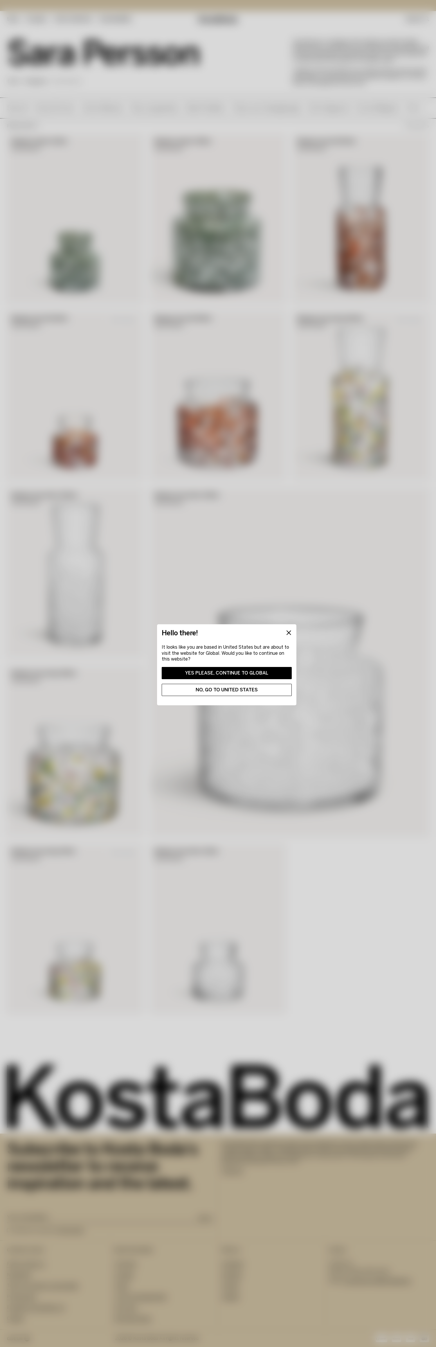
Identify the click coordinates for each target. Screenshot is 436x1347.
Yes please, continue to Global (226, 673)
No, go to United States (227, 690)
